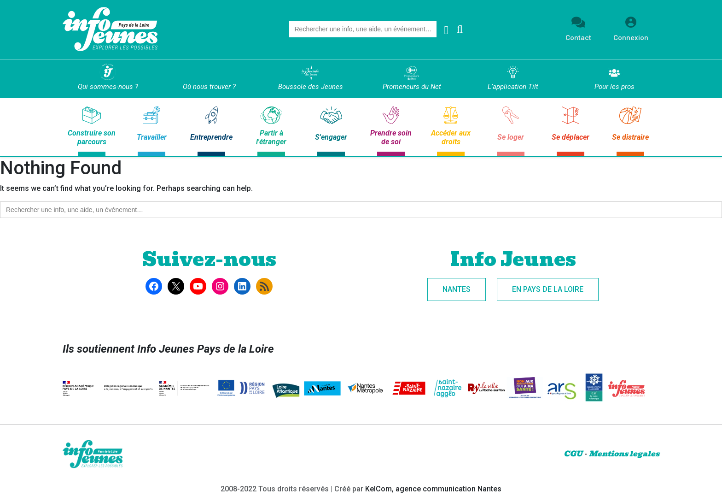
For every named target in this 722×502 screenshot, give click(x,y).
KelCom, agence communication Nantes (433, 488)
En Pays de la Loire (547, 289)
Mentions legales (624, 454)
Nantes (457, 289)
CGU (573, 454)
